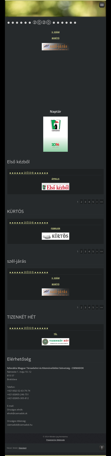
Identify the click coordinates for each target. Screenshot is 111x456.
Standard (22, 448)
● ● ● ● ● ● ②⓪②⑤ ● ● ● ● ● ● (28, 272)
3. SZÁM (56, 32)
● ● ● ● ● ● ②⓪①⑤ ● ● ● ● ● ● (28, 328)
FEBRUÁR (55, 228)
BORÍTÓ (55, 38)
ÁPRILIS (55, 178)
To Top (102, 448)
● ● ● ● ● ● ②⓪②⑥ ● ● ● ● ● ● (28, 173)
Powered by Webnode (55, 440)
